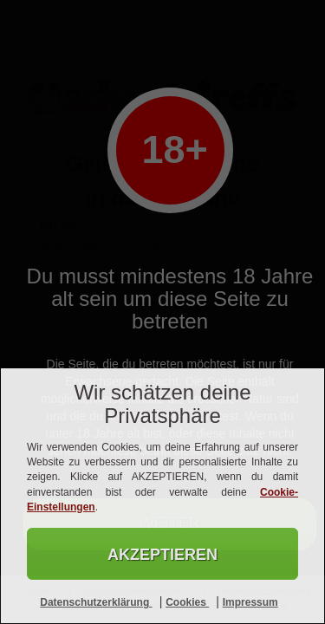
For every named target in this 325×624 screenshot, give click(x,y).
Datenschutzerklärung (96, 602)
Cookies (187, 602)
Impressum (250, 602)
